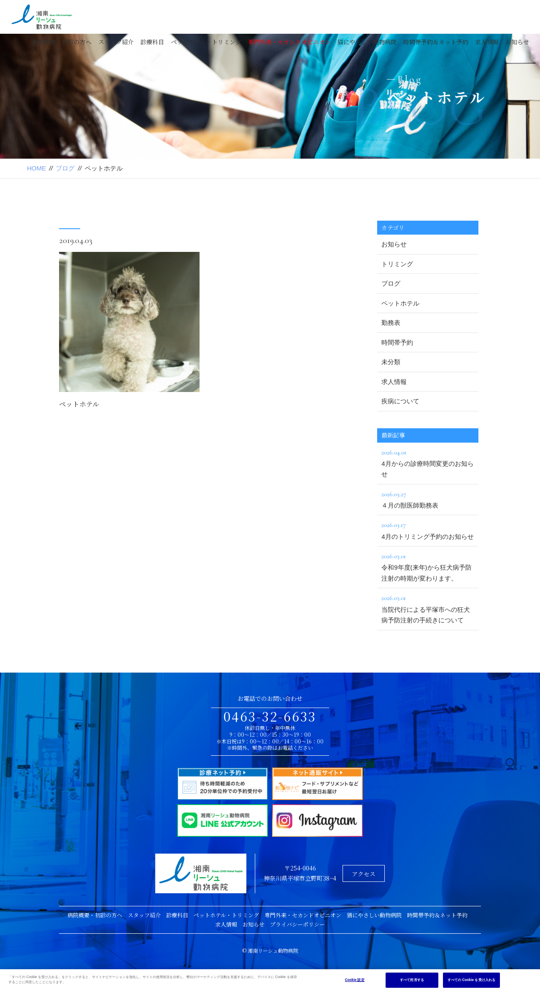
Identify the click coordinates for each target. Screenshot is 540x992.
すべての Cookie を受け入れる (471, 980)
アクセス (363, 874)
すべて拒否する (412, 980)
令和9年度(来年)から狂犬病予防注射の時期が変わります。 (427, 566)
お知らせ (517, 42)
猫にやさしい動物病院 (367, 42)
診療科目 (152, 42)
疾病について (400, 401)
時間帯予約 (397, 342)
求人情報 (487, 42)
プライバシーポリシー (297, 924)
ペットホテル (79, 405)
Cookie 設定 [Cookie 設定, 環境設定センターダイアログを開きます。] (354, 980)
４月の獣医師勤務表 (427, 499)
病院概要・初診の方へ (62, 42)
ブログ (65, 168)
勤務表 (390, 322)
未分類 (390, 361)
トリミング (397, 264)
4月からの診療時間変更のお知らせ (427, 462)
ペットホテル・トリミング (206, 42)
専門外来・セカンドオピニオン (289, 42)
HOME (36, 168)
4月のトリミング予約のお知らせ (427, 529)
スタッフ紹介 (116, 42)
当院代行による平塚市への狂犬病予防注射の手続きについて (427, 608)
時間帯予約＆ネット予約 (435, 42)
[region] (270, 980)
